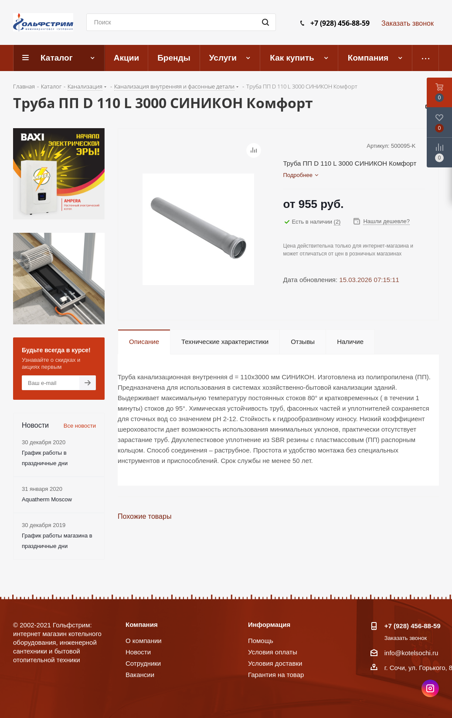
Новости (138, 652)
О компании (144, 640)
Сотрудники (143, 663)
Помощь (260, 640)
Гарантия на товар (276, 674)
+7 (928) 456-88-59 (340, 23)
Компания (142, 624)
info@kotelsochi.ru (411, 653)
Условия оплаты (272, 652)
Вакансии (140, 674)
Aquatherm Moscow (47, 499)
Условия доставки (275, 663)
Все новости (80, 425)
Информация (269, 624)
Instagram (430, 688)
